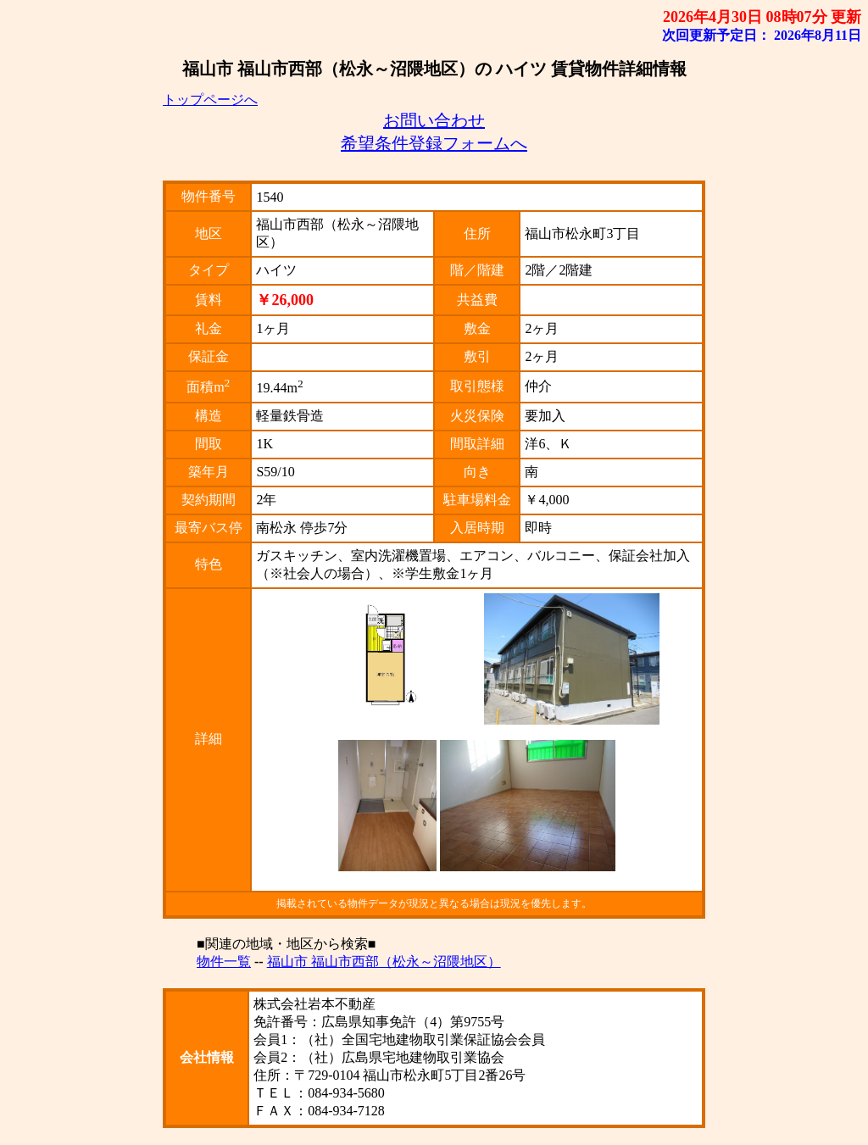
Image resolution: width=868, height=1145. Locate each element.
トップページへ (210, 99)
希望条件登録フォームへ (434, 143)
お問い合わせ (434, 120)
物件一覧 (224, 961)
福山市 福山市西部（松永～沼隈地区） (384, 961)
